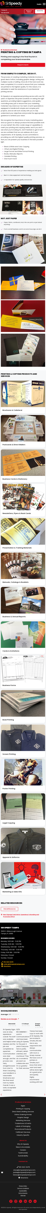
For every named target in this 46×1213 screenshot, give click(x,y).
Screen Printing (9, 754)
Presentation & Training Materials (17, 548)
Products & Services (10, 50)
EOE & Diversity (23, 1193)
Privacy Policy (23, 1186)
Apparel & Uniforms (11, 857)
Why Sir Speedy (23, 1144)
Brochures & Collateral (12, 410)
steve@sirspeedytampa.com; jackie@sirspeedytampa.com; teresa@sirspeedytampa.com (18, 1172)
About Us (23, 1140)
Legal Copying (9, 823)
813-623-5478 (5, 12)
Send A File (40, 10)
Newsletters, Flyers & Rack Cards (17, 513)
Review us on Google (9, 1019)
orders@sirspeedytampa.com (13, 964)
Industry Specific (23, 1135)
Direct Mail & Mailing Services (23, 1112)
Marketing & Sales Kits (12, 892)
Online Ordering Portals (23, 1114)
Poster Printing (9, 788)
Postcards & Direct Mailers (14, 444)
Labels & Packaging (23, 1126)
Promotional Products (23, 1129)
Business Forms (9, 685)
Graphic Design (23, 1117)
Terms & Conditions (23, 1188)
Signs (23, 1106)
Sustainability (23, 1156)
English (39, 4)
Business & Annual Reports (14, 616)
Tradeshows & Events (23, 1123)
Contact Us (23, 1161)
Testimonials (23, 1153)
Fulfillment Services (23, 1132)
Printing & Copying (23, 1109)
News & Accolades (23, 1147)
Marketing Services (23, 1120)
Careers (23, 1150)
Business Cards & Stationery (15, 479)
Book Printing (8, 720)
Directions (6, 966)
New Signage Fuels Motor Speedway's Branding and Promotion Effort (21, 916)
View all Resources (9, 909)
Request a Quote (29, 11)
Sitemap (23, 1195)
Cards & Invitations (11, 651)
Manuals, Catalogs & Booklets (15, 582)
